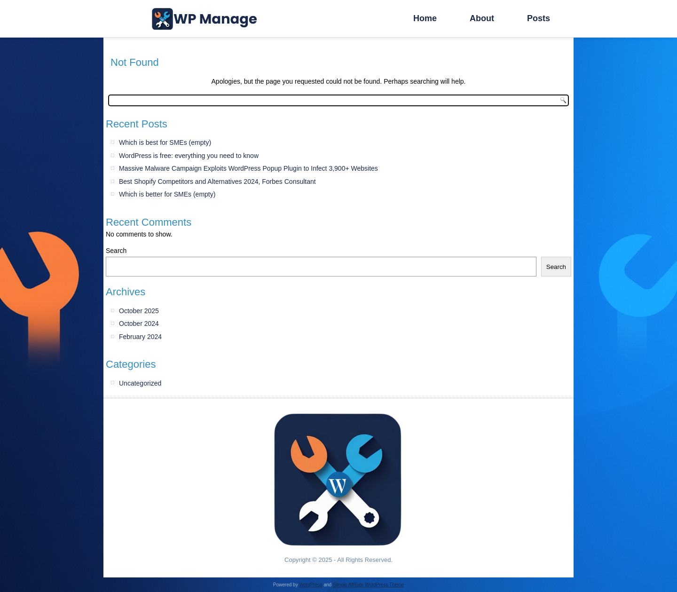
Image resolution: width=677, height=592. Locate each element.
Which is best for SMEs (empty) (165, 142)
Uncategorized (140, 383)
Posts (538, 18)
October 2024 (139, 323)
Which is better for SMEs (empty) (167, 194)
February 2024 (140, 336)
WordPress (310, 584)
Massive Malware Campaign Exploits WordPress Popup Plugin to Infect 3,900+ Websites (248, 168)
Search (116, 250)
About (482, 18)
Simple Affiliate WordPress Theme (368, 584)
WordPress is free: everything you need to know (189, 155)
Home (425, 18)
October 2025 (139, 311)
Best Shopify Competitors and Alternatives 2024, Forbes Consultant (217, 181)
